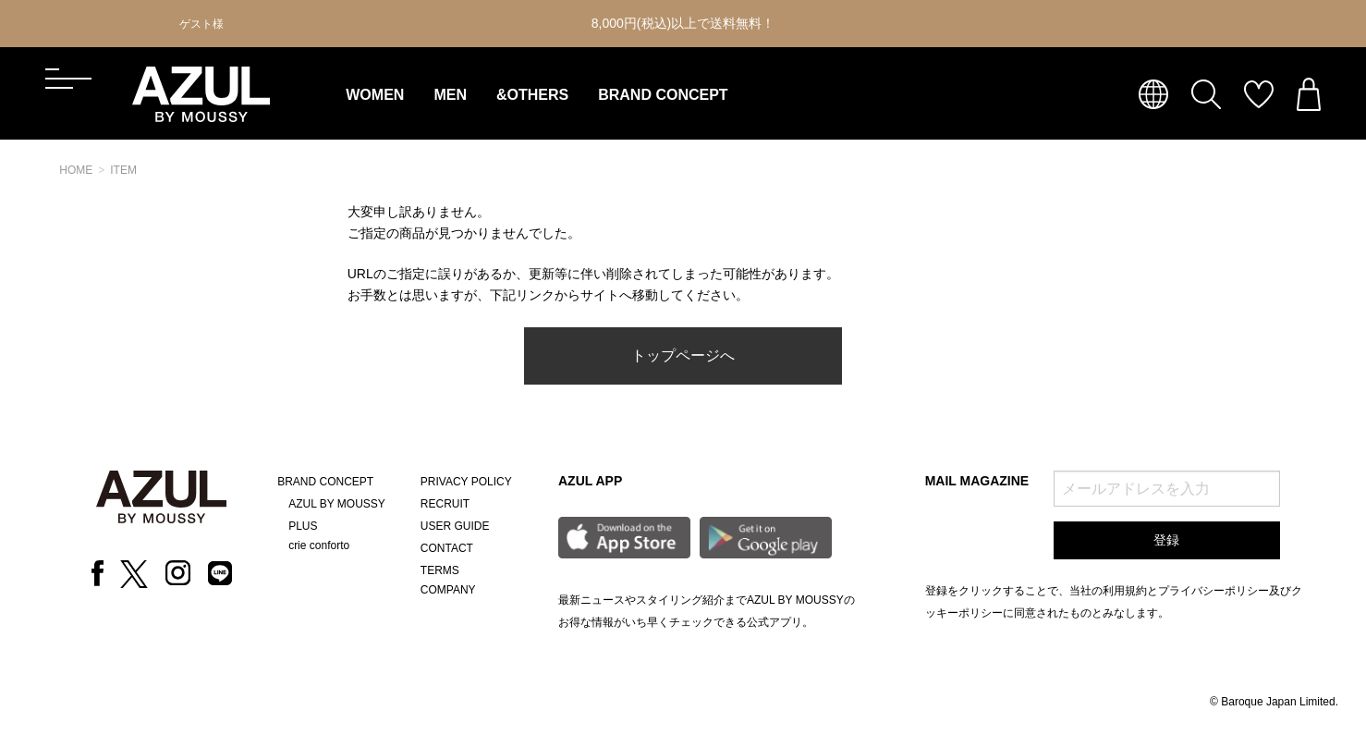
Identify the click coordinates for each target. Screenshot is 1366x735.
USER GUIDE (455, 526)
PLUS (302, 526)
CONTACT (447, 548)
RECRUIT (445, 503)
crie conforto (318, 545)
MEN (450, 95)
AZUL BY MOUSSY (336, 503)
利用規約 (1125, 590)
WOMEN (375, 95)
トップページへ (683, 355)
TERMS (440, 570)
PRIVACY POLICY (466, 481)
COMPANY (448, 589)
